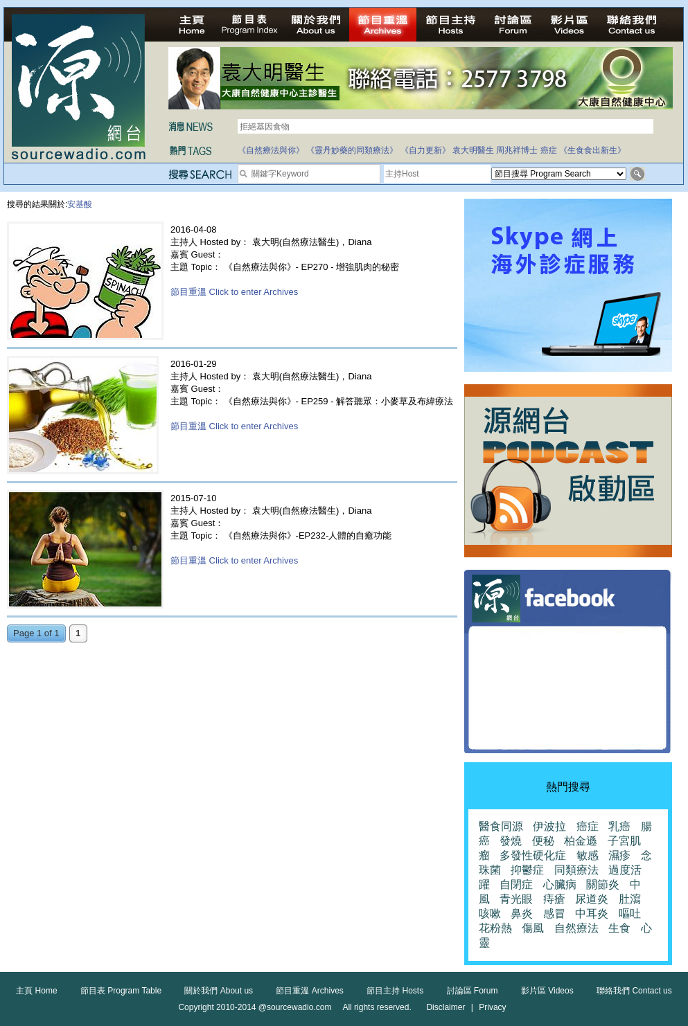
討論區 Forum (472, 991)
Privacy (492, 1007)
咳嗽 (490, 913)
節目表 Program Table (120, 991)
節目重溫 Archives (309, 991)
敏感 (587, 855)
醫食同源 (501, 826)
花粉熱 (495, 928)
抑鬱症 (527, 870)
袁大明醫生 (473, 150)
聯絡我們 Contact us (634, 991)
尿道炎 (591, 899)
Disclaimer (445, 1007)
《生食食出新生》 (592, 150)
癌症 (548, 150)
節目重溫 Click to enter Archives (234, 292)
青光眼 (516, 899)
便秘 (543, 841)
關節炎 (602, 884)
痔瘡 (554, 899)
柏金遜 (580, 841)
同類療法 (576, 870)
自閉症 (516, 884)
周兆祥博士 (517, 150)
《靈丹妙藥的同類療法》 (352, 150)
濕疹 (619, 855)
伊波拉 (549, 826)
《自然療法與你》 (271, 150)
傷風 (533, 928)
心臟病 (559, 884)
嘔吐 (630, 913)
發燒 (511, 841)
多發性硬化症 (533, 855)
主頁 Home (36, 991)
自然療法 (576, 928)
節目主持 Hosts (395, 991)
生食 (619, 928)
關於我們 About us (218, 991)
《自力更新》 (425, 150)
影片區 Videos (547, 991)
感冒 (554, 913)
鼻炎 (522, 913)
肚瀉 (630, 899)
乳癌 (619, 826)
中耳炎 (591, 913)
